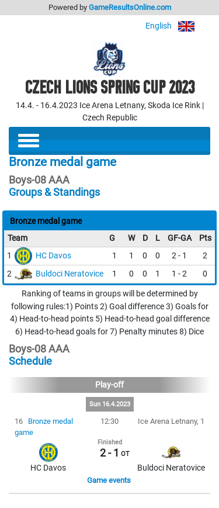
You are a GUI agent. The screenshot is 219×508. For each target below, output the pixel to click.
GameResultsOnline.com (130, 7)
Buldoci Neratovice (69, 274)
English (177, 26)
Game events (109, 480)
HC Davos (53, 256)
